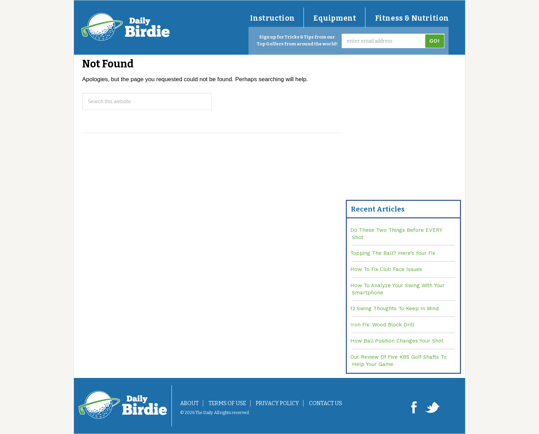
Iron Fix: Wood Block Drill (382, 325)
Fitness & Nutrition (412, 18)
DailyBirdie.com (125, 26)
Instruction (272, 18)
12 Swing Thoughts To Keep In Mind (394, 308)
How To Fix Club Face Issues (386, 269)
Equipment (335, 18)
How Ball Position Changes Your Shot (396, 341)
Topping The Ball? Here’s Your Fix (392, 253)
